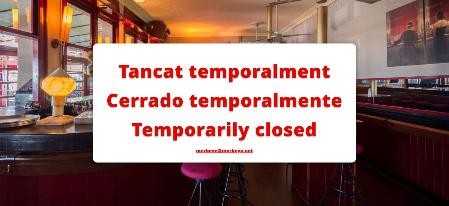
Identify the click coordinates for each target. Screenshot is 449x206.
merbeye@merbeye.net (224, 150)
